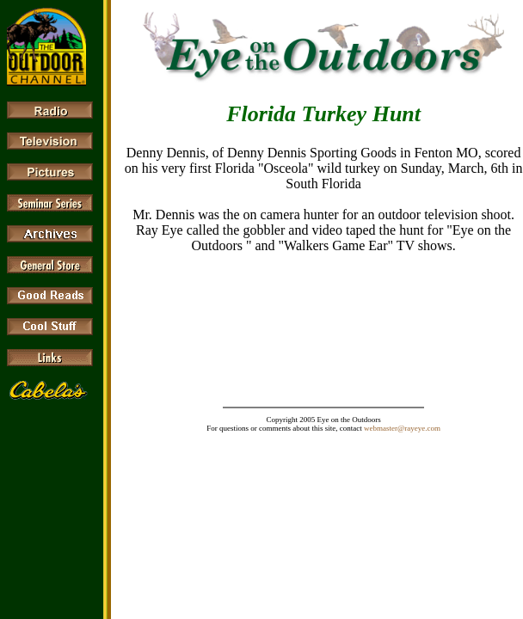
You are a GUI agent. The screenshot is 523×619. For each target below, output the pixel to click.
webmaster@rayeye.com (402, 428)
